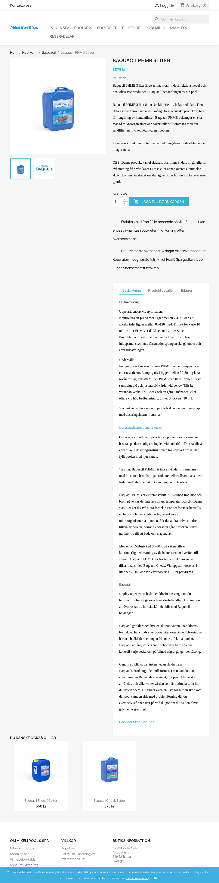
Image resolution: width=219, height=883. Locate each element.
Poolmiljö (155, 27)
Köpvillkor (68, 848)
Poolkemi (83, 27)
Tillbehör (131, 27)
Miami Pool (180, 27)
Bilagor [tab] (187, 290)
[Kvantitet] (118, 201)
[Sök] (180, 19)
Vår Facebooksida (23, 859)
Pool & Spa (59, 27)
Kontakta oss (21, 5)
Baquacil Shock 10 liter (41, 801)
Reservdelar (62, 36)
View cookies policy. (137, 878)
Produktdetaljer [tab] (161, 290)
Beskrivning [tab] (131, 290)
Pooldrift (107, 27)
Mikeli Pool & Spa (22, 848)
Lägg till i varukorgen (159, 201)
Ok (155, 878)
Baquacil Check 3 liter (109, 801)
